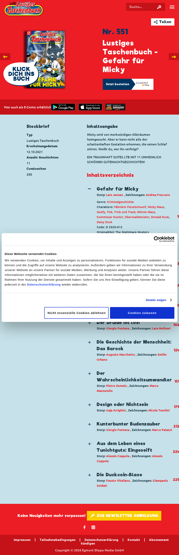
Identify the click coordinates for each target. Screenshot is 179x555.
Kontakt (134, 540)
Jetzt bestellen (118, 84)
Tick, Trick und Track (121, 212)
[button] (130, 191)
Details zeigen (156, 300)
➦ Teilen (162, 22)
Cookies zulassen (142, 312)
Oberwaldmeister (137, 217)
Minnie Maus (146, 212)
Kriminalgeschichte (120, 202)
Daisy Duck (104, 222)
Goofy (101, 212)
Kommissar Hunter (110, 217)
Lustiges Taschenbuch (24, 9)
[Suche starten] (159, 7)
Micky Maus (156, 207)
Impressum (22, 540)
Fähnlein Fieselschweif (130, 207)
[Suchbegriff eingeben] (145, 7)
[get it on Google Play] (63, 107)
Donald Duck (160, 217)
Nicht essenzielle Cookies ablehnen (77, 312)
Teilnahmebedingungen (57, 540)
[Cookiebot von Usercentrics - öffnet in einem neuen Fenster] (156, 239)
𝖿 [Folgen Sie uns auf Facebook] (84, 527)
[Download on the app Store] (90, 107)
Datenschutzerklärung (44, 284)
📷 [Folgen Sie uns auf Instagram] (93, 527)
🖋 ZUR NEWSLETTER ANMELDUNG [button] (124, 516)
